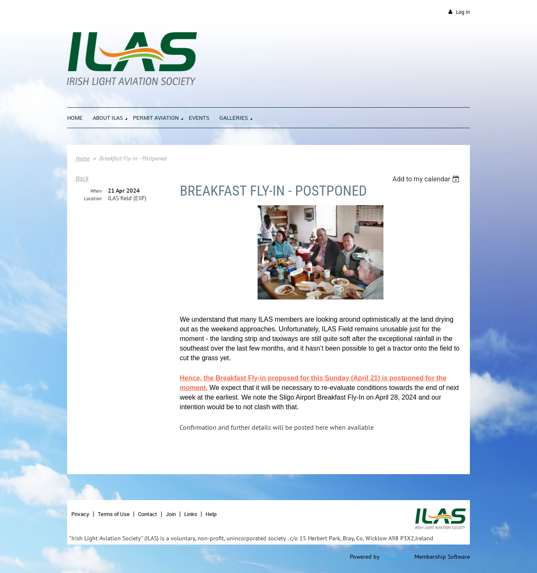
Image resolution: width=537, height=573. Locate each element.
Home (82, 158)
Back (82, 178)
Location (93, 198)
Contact (147, 514)
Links (190, 514)
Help (211, 514)
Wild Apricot (397, 556)
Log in (463, 11)
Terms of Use (114, 514)
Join (171, 514)
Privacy (80, 514)
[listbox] (426, 179)
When (96, 191)
